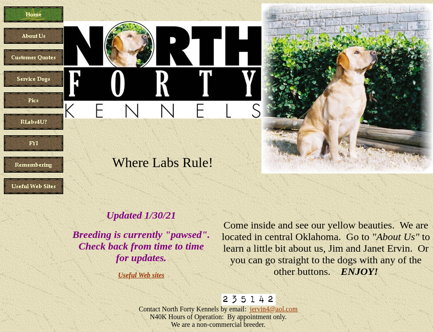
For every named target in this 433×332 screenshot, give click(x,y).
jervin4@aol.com (274, 309)
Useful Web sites (141, 275)
